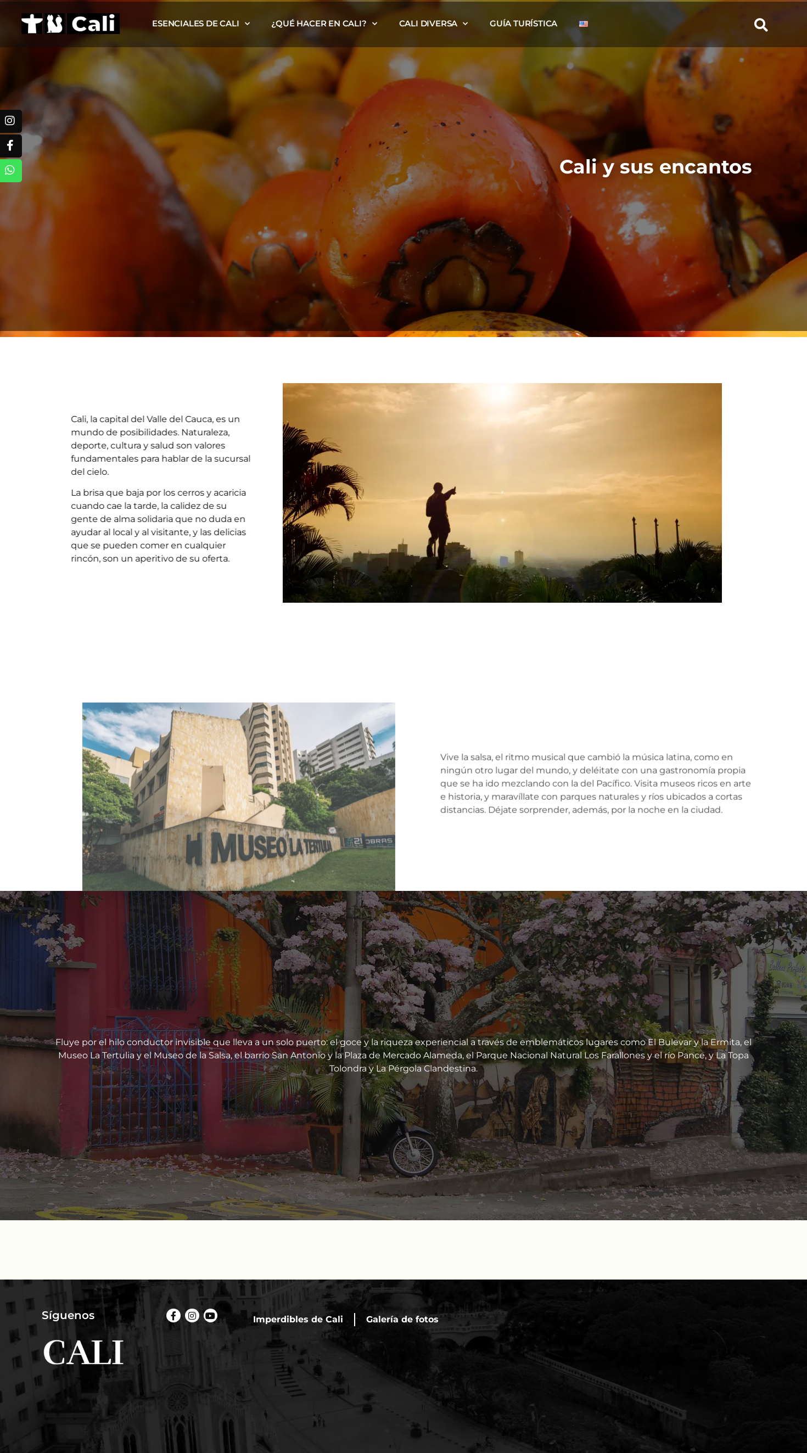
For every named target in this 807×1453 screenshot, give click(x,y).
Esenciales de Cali (200, 23)
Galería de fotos (402, 1319)
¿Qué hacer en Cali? (324, 23)
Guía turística (523, 23)
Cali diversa (433, 23)
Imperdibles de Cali (298, 1319)
